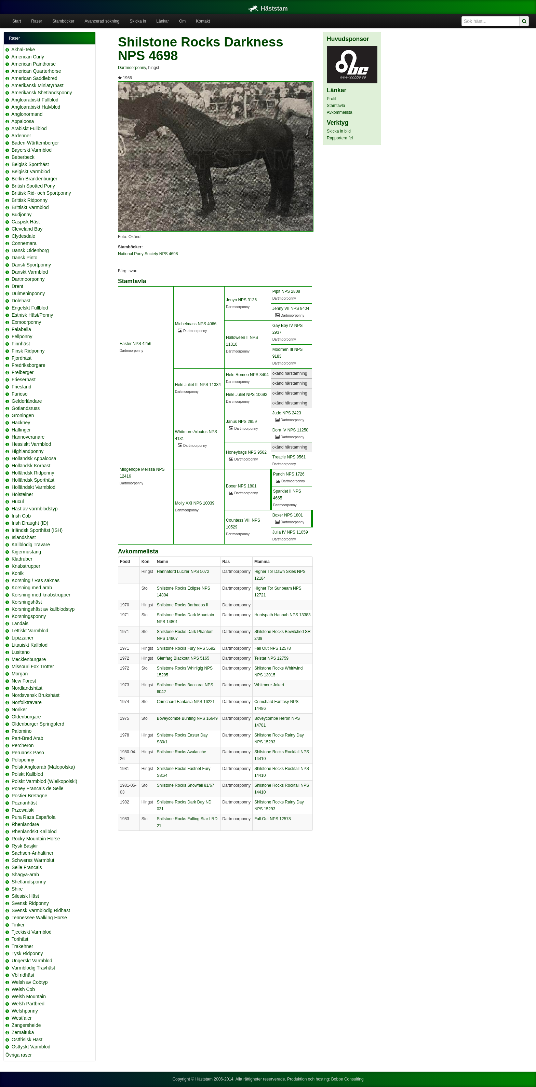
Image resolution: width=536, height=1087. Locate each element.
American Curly (27, 56)
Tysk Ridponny (27, 953)
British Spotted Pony (33, 186)
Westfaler (22, 1018)
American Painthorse (33, 64)
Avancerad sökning (101, 21)
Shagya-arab (25, 874)
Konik (18, 573)
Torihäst (20, 939)
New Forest (24, 681)
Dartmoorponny (28, 279)
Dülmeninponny (28, 293)
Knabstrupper (26, 566)
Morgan (20, 673)
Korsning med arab (32, 587)
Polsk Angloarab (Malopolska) (43, 767)
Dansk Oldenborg (30, 250)
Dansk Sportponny (31, 264)
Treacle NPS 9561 (289, 457)
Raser (36, 21)
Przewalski (23, 810)
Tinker (18, 924)
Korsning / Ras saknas (35, 580)
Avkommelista (339, 112)
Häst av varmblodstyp (35, 508)
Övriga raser (18, 1055)
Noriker (19, 709)
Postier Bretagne (29, 795)
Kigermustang (26, 551)
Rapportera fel (340, 138)
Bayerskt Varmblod (32, 150)
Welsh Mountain (29, 996)
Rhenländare (25, 824)
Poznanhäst (24, 803)
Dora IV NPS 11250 (290, 430)
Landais (20, 623)
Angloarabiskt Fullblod (34, 99)
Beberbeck (23, 157)
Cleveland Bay (27, 229)
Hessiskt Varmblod (31, 444)
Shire (17, 889)
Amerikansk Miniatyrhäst (37, 85)
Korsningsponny (29, 616)
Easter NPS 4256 (135, 343)
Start (16, 21)
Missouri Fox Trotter (33, 666)
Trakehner (22, 946)
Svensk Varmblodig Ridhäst (41, 910)
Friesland (21, 386)
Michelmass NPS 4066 (195, 323)
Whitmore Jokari (269, 685)
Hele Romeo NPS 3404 (247, 374)
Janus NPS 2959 (241, 421)
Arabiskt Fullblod (29, 128)
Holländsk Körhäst (31, 465)
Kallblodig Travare (31, 544)
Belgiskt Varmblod (31, 171)
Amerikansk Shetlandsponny (41, 92)
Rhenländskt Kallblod (34, 831)
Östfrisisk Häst (27, 1039)
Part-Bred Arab (27, 738)
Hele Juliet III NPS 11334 (198, 384)
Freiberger (23, 372)
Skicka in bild (339, 131)
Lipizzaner (23, 638)
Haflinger (21, 429)
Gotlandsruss (26, 408)
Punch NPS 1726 (289, 474)
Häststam (268, 8)
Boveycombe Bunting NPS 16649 (187, 718)
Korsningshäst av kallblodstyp (43, 609)
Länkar (162, 21)
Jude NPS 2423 (286, 413)
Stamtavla (336, 105)
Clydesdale (23, 236)
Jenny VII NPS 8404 (290, 308)
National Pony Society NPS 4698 (148, 253)
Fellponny (22, 336)
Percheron (23, 745)
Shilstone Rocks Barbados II (183, 605)
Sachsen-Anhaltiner (32, 853)
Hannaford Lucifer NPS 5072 (183, 571)
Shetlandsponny (29, 881)
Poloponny (23, 759)
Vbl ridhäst (23, 975)
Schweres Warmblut (33, 860)
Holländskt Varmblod (33, 487)
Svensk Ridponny (30, 903)
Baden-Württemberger (35, 143)
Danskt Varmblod (30, 272)
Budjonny (21, 214)
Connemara (24, 243)
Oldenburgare (26, 716)
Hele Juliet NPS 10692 (246, 394)
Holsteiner (22, 494)
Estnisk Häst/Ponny (32, 315)
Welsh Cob (23, 989)
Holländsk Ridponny (33, 473)
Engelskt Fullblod (30, 308)
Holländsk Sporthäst (33, 480)
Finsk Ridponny (28, 351)
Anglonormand (26, 114)
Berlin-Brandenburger (34, 178)
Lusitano (21, 652)
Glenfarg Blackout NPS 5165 (183, 658)
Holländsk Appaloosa (34, 458)
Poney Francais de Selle (38, 788)
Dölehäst (21, 300)
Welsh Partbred (28, 1003)
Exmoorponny (26, 322)
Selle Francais (27, 867)
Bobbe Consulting (347, 1079)
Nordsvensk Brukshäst (35, 695)
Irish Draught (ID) (30, 523)
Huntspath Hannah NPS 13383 (282, 615)
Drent (17, 286)
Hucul (18, 501)
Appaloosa (22, 121)
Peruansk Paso (28, 752)
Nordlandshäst (27, 688)
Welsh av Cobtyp (30, 982)
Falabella (21, 329)
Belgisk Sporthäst (30, 164)
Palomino (21, 731)
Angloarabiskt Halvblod (35, 107)
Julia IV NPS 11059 (290, 532)
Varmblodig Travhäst (33, 968)
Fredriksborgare (28, 365)
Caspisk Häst (26, 221)
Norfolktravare (27, 702)
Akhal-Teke (23, 49)
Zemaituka (23, 1032)
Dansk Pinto (24, 257)
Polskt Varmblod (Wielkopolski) (44, 781)
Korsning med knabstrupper (41, 594)
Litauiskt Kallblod (30, 645)
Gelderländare (27, 401)
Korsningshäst (27, 602)
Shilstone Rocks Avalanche (181, 751)
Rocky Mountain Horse (36, 838)
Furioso (20, 394)
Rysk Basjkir (25, 846)
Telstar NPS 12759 (271, 658)
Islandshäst (24, 537)
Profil (331, 98)
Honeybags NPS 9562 (246, 452)
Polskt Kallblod (27, 774)
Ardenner (21, 135)
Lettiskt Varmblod (30, 630)
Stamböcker (63, 21)
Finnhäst (21, 343)
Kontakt (203, 21)
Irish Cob (21, 516)
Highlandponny (27, 451)
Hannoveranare (28, 437)
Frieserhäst (24, 379)
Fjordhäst (21, 358)
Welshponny (25, 1011)
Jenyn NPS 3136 (241, 300)
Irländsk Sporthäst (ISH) (37, 530)
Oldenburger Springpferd (38, 724)
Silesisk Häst (25, 896)
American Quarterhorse (36, 71)
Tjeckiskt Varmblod (32, 932)
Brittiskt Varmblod (30, 207)
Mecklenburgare (29, 659)
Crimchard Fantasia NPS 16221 (186, 701)
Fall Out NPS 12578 (272, 648)
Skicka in (138, 21)
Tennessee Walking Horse (39, 917)
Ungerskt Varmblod (32, 960)
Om (182, 21)
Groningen (23, 415)
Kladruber (22, 559)
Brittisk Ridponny (30, 200)
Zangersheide (26, 1025)
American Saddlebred (34, 78)
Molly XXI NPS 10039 (194, 503)
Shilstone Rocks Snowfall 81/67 (185, 785)
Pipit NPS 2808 (286, 291)
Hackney (21, 422)
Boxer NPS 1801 (241, 486)
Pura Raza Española (33, 817)
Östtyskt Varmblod (31, 1046)
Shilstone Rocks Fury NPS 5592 (186, 648)
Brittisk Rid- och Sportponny (41, 193)
